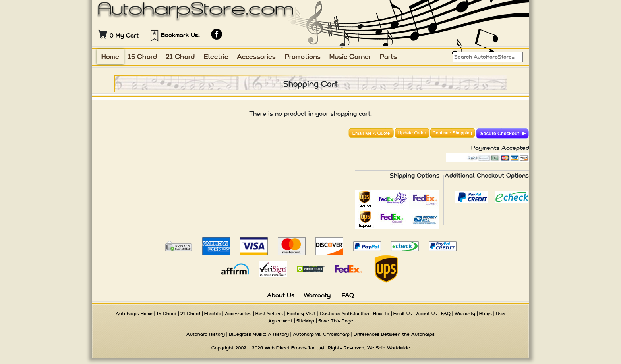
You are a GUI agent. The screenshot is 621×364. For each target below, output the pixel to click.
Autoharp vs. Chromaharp (321, 334)
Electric (216, 56)
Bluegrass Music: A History (259, 334)
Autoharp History (205, 334)
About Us (280, 295)
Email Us (402, 313)
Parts (388, 56)
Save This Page (335, 321)
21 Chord (180, 56)
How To (381, 313)
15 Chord (142, 56)
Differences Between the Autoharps (394, 334)
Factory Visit (301, 313)
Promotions (303, 56)
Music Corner (350, 56)
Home (110, 56)
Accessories (256, 56)
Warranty (317, 295)
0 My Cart (124, 35)
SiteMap (305, 321)
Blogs (485, 313)
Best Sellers (269, 313)
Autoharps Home (134, 313)
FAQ (348, 295)
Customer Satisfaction (344, 313)
